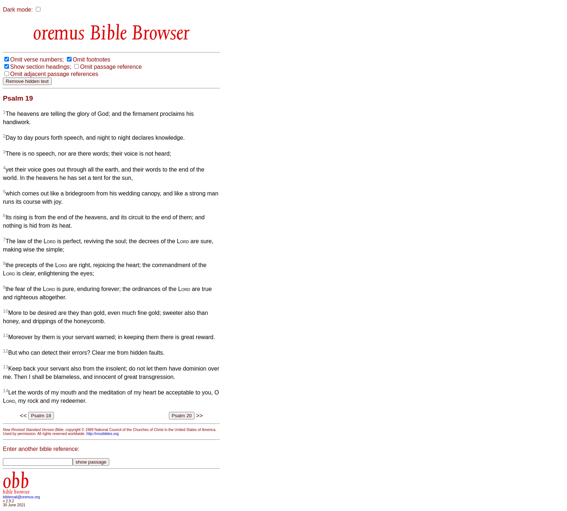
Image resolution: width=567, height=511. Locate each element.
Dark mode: (18, 10)
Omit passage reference (111, 67)
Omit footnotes (91, 59)
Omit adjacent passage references (54, 74)
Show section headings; (40, 67)
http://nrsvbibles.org (102, 434)
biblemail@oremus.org (21, 497)
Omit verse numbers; (37, 59)
